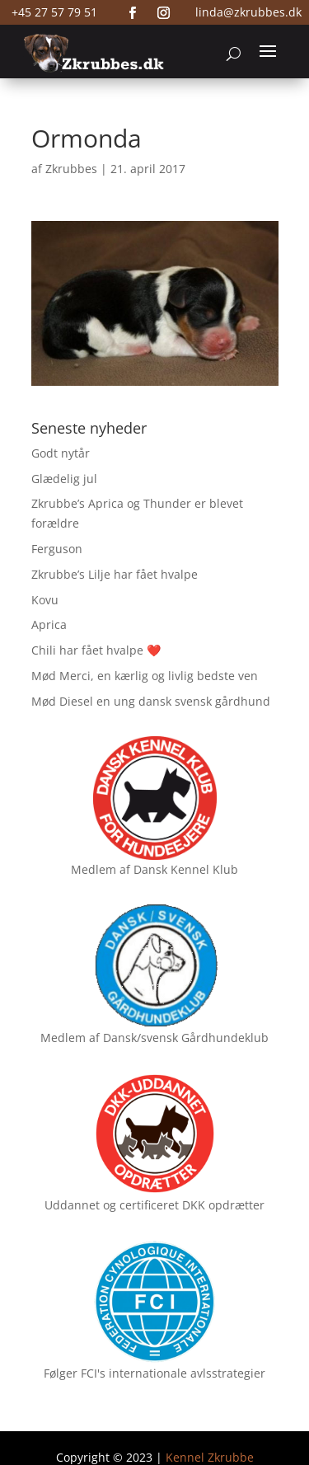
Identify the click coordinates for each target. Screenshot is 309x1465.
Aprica (49, 624)
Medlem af (100, 869)
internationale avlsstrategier (187, 1373)
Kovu (45, 600)
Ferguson (56, 548)
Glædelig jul (64, 478)
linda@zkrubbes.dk (248, 12)
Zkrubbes (71, 168)
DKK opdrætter (223, 1205)
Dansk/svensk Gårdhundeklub (186, 1037)
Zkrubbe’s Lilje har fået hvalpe (114, 574)
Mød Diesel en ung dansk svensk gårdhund (150, 701)
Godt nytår (60, 453)
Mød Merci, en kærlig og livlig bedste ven (144, 675)
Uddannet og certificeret (111, 1205)
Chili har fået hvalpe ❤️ (96, 650)
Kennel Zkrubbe (210, 1457)
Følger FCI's (74, 1373)
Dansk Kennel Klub (185, 869)
